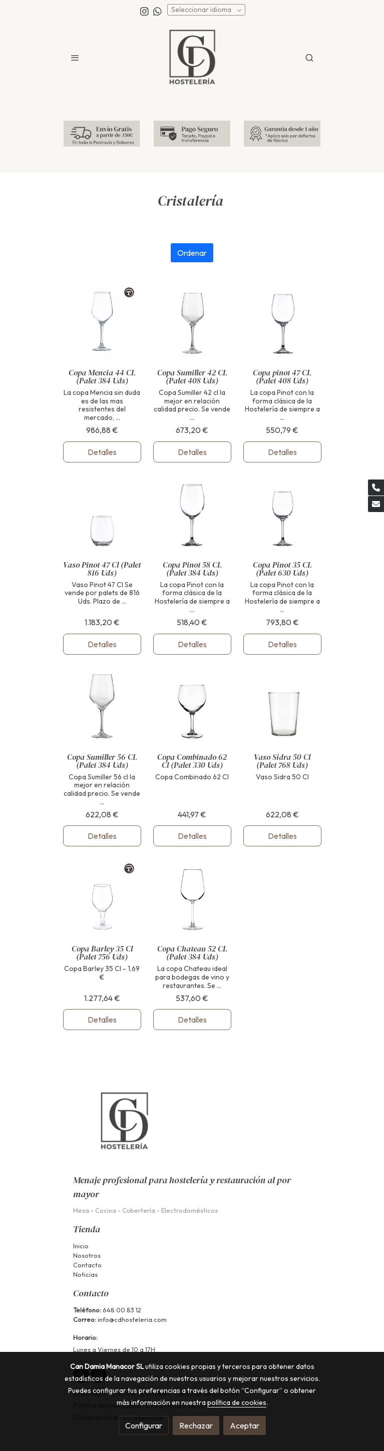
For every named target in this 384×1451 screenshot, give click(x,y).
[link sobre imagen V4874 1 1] (192, 706)
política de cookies (236, 1402)
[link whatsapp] (157, 11)
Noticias (85, 1274)
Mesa (81, 1210)
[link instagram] (144, 11)
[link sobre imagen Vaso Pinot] (102, 513)
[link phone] (376, 487)
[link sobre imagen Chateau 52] (192, 897)
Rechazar (196, 1425)
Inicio (81, 1246)
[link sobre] (192, 1127)
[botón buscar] (309, 57)
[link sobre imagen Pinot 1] (282, 321)
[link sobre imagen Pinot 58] (192, 513)
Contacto (87, 1265)
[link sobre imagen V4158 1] (102, 897)
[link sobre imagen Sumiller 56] (102, 706)
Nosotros (87, 1255)
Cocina (105, 1210)
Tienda (86, 1229)
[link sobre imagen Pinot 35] (282, 513)
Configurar (143, 1425)
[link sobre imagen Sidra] (282, 706)
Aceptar (244, 1425)
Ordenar (192, 253)
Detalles (102, 452)
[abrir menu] (75, 57)
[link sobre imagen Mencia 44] (102, 321)
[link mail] (376, 504)
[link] (192, 58)
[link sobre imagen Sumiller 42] (192, 321)
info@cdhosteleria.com (132, 1319)
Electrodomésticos (189, 1210)
